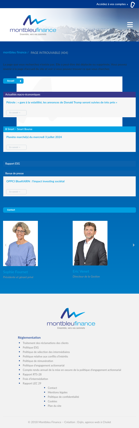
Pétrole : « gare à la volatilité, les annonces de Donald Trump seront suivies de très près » (61, 102)
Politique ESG (31, 347)
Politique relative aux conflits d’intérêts (45, 356)
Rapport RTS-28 (32, 374)
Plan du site (54, 405)
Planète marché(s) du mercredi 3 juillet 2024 (34, 137)
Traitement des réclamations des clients (45, 343)
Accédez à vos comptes (111, 4)
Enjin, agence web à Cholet (94, 422)
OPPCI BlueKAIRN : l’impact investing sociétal (35, 181)
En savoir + (14, 112)
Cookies (52, 401)
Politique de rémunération (38, 361)
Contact (11, 209)
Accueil (14, 81)
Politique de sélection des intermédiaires (46, 352)
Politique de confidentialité (63, 396)
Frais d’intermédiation (35, 378)
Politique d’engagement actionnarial (43, 365)
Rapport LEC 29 (32, 383)
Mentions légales (58, 392)
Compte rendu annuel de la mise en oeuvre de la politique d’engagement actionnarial (72, 370)
